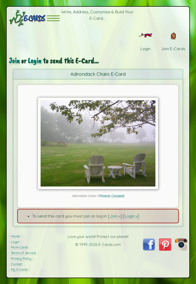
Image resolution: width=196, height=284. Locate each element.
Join (14, 60)
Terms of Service (23, 253)
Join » (115, 216)
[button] (53, 18)
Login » (131, 216)
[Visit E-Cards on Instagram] (181, 249)
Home (15, 236)
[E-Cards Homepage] (28, 18)
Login (34, 60)
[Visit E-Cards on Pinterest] (165, 249)
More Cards (19, 247)
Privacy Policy (21, 258)
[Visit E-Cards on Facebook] (149, 249)
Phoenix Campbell (112, 196)
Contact (16, 264)
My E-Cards (19, 269)
